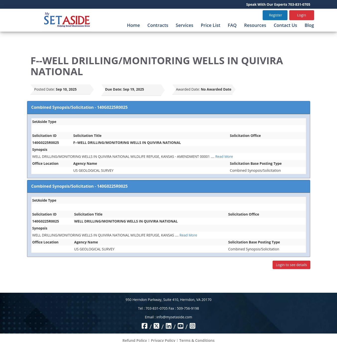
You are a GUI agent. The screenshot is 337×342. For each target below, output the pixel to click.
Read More (224, 156)
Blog (309, 25)
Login (301, 15)
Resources (255, 25)
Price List (210, 25)
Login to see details (291, 264)
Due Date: (113, 89)
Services (184, 25)
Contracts (157, 25)
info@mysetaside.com (174, 317)
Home (133, 25)
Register (275, 15)
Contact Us (285, 25)
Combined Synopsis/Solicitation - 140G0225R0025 (79, 107)
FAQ (232, 25)
